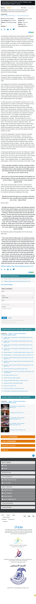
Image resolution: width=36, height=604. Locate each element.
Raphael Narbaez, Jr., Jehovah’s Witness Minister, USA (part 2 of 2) (17, 355)
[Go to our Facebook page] (25, 516)
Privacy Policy (11, 519)
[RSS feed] (33, 516)
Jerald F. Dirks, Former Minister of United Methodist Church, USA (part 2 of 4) (17, 342)
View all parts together (7, 284)
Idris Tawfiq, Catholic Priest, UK (10, 375)
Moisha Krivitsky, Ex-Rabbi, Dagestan (11, 377)
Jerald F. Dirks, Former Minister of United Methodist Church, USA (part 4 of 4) (17, 349)
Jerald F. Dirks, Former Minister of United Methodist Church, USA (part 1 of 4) (17, 338)
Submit (4, 317)
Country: (3, 295)
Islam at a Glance (6, 517)
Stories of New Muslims (10, 15)
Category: (4, 14)
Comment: (4, 306)
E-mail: (3, 300)
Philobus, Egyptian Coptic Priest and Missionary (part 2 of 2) (17, 266)
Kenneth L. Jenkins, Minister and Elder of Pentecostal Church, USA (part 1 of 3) (17, 358)
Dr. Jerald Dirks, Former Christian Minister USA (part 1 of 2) (17, 418)
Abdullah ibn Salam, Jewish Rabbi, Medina (12, 383)
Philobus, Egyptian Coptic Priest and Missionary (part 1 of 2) (16, 278)
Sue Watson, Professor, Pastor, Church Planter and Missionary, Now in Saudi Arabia (18, 372)
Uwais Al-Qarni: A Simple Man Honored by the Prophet (15, 391)
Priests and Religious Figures (23, 15)
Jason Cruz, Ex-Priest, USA (9, 385)
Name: (3, 291)
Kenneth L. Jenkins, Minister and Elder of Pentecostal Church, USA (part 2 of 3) (17, 362)
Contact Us (5, 521)
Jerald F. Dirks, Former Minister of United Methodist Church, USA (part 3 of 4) (17, 345)
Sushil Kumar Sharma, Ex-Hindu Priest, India (12, 388)
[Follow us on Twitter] (29, 516)
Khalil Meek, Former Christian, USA (17, 429)
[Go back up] (33, 455)
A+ (32, 7)
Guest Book (4, 519)
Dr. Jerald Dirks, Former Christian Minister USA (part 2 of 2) (17, 424)
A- (28, 7)
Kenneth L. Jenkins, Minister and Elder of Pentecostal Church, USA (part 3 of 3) (17, 365)
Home (3, 515)
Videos (10, 401)
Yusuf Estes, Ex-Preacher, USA (16, 412)
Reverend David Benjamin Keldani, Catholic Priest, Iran (15, 380)
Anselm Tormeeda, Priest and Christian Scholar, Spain (15, 368)
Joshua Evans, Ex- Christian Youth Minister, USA (17, 407)
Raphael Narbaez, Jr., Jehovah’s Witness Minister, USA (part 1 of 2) (17, 352)
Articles (2, 15)
